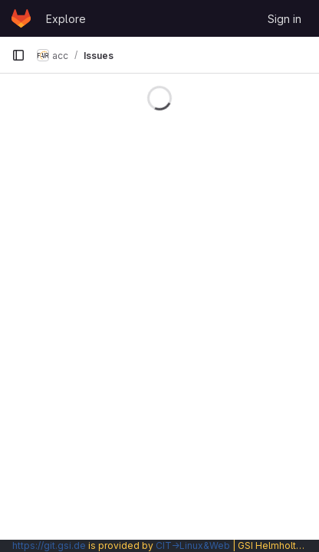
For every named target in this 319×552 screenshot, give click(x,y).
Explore (66, 18)
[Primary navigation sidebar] (18, 55)
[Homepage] (21, 18)
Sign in (284, 18)
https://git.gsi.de (49, 545)
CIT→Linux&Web (193, 545)
